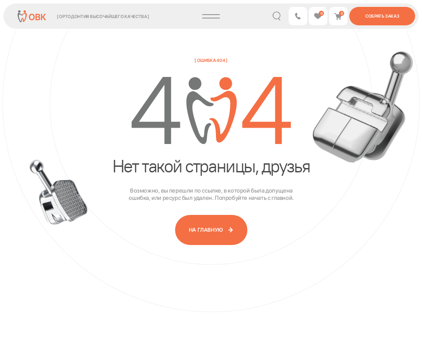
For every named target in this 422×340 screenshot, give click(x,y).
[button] (298, 16)
